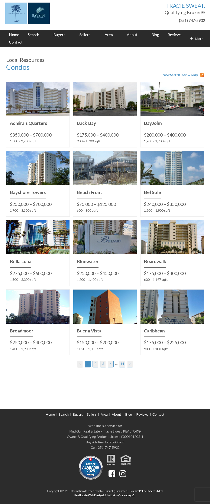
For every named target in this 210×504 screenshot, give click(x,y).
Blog (155, 35)
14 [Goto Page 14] (122, 363)
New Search (171, 75)
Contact (16, 42)
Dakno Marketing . (122, 495)
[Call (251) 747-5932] (185, 20)
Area (104, 414)
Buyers (78, 414)
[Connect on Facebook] (112, 476)
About (116, 414)
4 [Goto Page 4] (111, 363)
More (199, 38)
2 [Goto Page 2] (95, 363)
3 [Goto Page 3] (103, 363)
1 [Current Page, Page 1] (88, 363)
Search (64, 414)
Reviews (174, 35)
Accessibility (155, 491)
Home (14, 35)
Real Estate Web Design (90, 495)
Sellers (92, 414)
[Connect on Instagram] (122, 476)
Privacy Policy (138, 491)
